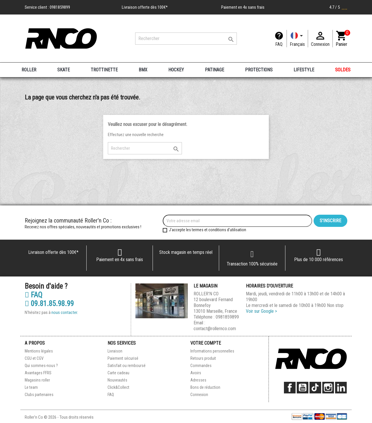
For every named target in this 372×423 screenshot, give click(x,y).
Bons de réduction (205, 387)
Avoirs (195, 372)
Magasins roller (37, 380)
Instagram (328, 387)
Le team (31, 387)
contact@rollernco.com (215, 328)
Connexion (199, 394)
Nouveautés (117, 380)
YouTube (302, 387)
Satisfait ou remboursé (127, 365)
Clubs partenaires (39, 394)
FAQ (278, 44)
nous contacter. (64, 312)
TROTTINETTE (104, 70)
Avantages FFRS (38, 372)
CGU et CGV (34, 358)
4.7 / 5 (338, 7)
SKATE (63, 70)
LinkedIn (341, 387)
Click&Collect (118, 387)
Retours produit (203, 358)
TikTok (315, 387)
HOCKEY (176, 70)
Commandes (201, 365)
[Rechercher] (186, 38)
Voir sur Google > (261, 311)
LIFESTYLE (304, 70)
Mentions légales (39, 351)
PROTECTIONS (259, 70)
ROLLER (29, 70)
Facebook (290, 387)
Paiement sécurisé (123, 358)
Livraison (115, 351)
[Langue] (297, 38)
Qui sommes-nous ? (41, 365)
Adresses (198, 380)
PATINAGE (214, 70)
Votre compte (205, 343)
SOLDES (342, 70)
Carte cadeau (118, 372)
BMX (143, 70)
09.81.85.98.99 (49, 304)
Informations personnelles (212, 351)
